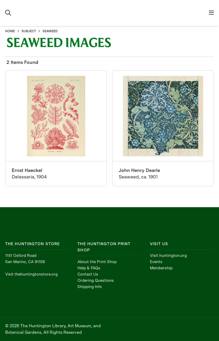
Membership (161, 268)
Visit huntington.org (168, 255)
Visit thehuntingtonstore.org (31, 274)
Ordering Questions (95, 280)
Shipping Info (89, 286)
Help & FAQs (88, 268)
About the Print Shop (97, 261)
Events (156, 261)
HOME (10, 31)
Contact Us (87, 274)
